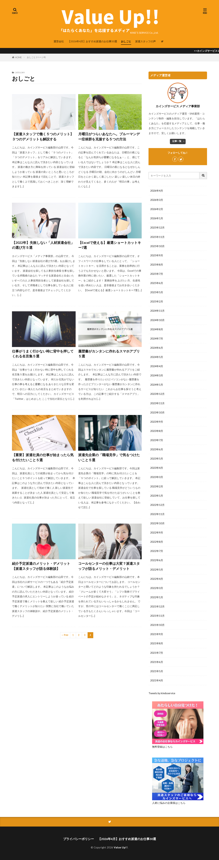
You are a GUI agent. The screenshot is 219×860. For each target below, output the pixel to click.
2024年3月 (156, 375)
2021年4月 (156, 680)
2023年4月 (156, 467)
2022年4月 (156, 578)
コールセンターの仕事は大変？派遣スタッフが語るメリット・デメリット (109, 566)
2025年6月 (156, 283)
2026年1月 (156, 218)
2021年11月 (157, 615)
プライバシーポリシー (78, 839)
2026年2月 (156, 209)
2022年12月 (157, 504)
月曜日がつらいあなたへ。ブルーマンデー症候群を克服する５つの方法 (109, 136)
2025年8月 (156, 264)
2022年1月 (156, 597)
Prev (66, 635)
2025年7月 (156, 273)
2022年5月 (156, 569)
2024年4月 (156, 366)
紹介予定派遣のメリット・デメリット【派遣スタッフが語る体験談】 (41, 566)
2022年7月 (156, 550)
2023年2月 (156, 486)
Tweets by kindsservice (162, 693)
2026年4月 (156, 190)
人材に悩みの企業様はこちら (168, 802)
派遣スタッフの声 (145, 41)
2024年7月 (156, 338)
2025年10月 (157, 246)
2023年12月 (157, 393)
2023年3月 (156, 476)
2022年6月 (156, 560)
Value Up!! (121, 847)
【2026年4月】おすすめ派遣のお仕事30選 (92, 41)
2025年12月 (157, 227)
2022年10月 (157, 523)
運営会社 (59, 41)
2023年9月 (156, 421)
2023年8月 (156, 430)
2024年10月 (157, 320)
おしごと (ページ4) (36, 57)
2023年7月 (156, 440)
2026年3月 (156, 199)
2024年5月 (156, 356)
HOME (18, 57)
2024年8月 (156, 329)
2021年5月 (156, 671)
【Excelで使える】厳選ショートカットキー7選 (109, 245)
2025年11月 (157, 236)
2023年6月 (156, 449)
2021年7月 (156, 652)
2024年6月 (156, 347)
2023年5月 (156, 458)
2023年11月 (157, 403)
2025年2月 (156, 301)
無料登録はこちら (162, 746)
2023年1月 (156, 495)
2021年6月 (156, 661)
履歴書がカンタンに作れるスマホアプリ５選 (109, 353)
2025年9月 (156, 255)
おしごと (126, 41)
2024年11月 (157, 310)
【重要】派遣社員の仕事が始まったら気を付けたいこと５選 (43, 457)
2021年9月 (156, 634)
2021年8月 (156, 643)
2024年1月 (156, 384)
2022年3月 (156, 587)
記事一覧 (176, 141)
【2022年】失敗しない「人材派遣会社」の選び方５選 (43, 245)
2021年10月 (157, 624)
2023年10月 (157, 412)
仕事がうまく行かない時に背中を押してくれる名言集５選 (43, 353)
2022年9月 (156, 532)
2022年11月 (157, 514)
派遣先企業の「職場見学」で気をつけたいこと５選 (109, 457)
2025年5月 (156, 292)
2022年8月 (156, 541)
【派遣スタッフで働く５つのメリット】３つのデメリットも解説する (43, 136)
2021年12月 (157, 606)
